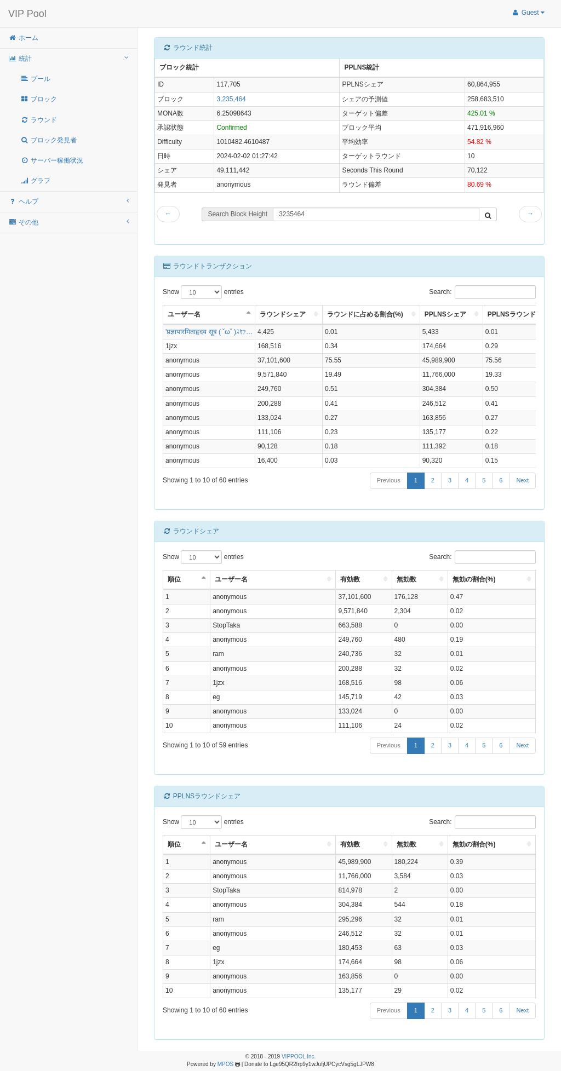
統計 (68, 58)
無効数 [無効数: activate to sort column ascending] (406, 579)
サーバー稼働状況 (51, 160)
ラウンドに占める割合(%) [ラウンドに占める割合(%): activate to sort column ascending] (365, 314)
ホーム (23, 38)
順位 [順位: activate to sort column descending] (174, 579)
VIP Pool (27, 13)
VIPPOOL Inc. (299, 1056)
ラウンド (38, 120)
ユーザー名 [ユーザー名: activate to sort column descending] (184, 314)
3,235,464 (230, 99)
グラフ (35, 181)
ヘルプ (68, 201)
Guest (528, 12)
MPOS (225, 1064)
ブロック (38, 99)
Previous (388, 480)
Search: (482, 292)
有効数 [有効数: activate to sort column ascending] (350, 579)
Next (522, 480)
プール (35, 79)
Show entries (203, 292)
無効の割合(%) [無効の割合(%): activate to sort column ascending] (474, 579)
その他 (68, 222)
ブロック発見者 (48, 140)
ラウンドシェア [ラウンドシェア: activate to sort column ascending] (283, 314)
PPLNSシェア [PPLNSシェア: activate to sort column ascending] (445, 314)
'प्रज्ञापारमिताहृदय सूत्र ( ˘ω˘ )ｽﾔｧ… (209, 332)
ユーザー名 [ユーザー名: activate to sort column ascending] (231, 579)
